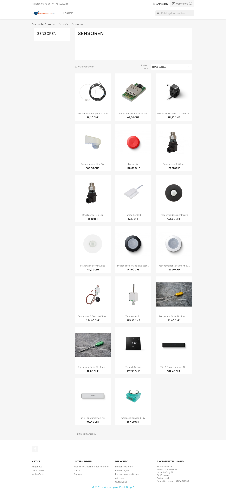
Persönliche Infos (124, 466)
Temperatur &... (133, 316)
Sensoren (46, 33)
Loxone (68, 13)
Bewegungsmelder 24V (92, 164)
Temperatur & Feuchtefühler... (93, 316)
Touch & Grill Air (133, 367)
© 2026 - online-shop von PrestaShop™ (113, 487)
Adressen (120, 478)
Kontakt (78, 470)
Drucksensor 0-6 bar (92, 215)
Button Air (133, 164)
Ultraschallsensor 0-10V (133, 418)
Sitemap (78, 474)
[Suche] (174, 13)
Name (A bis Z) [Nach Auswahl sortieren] (171, 67)
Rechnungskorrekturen (127, 474)
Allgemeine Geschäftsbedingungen (91, 466)
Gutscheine (121, 481)
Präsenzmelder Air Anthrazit (174, 215)
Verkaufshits (38, 474)
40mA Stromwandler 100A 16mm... (174, 113)
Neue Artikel (38, 470)
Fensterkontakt (133, 215)
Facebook (35, 449)
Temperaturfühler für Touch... (174, 316)
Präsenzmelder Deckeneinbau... (133, 265)
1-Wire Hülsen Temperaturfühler (93, 113)
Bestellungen (122, 470)
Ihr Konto (121, 461)
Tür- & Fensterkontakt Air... (173, 367)
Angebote (37, 466)
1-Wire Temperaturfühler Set (133, 113)
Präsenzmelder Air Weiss (92, 265)
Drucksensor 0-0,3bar (174, 164)
